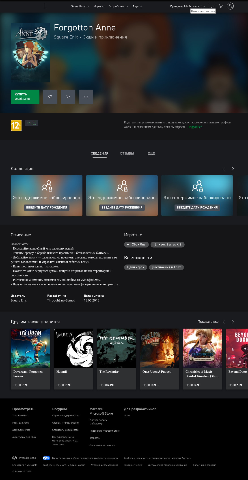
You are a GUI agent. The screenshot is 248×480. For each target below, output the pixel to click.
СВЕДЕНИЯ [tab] (99, 153)
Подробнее (195, 127)
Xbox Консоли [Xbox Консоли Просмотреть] (19, 415)
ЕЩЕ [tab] (151, 153)
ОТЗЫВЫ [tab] (127, 153)
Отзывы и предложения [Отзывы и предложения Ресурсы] (65, 422)
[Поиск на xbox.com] (212, 6)
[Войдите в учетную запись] (230, 6)
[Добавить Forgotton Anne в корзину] (68, 97)
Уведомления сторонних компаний (167, 464)
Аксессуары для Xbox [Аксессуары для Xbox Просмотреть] (24, 436)
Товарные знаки (133, 464)
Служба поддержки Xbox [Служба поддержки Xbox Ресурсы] (66, 415)
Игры (97, 6)
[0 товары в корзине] (221, 5)
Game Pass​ (78, 6)
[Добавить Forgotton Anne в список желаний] (50, 97)
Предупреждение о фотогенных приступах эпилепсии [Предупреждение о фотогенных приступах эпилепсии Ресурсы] (65, 440)
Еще (135, 6)
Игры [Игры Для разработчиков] (127, 415)
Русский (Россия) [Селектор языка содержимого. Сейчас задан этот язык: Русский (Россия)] (28, 457)
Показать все (208, 321)
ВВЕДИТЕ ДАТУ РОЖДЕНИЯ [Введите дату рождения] (46, 207)
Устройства (116, 6)
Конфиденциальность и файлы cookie (64, 464)
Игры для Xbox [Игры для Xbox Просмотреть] (20, 422)
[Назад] (223, 169)
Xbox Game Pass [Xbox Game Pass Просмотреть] (21, 429)
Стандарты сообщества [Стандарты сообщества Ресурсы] (65, 429)
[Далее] (232, 169)
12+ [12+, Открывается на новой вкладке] (31, 123)
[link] (30, 359)
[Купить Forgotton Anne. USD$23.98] (25, 97)
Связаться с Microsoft (24, 464)
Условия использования (104, 464)
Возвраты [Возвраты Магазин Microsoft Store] (94, 437)
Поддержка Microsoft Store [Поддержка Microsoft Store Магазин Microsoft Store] (104, 430)
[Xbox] (57, 6)
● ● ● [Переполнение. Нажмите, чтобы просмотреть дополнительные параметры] (86, 96)
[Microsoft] (27, 6)
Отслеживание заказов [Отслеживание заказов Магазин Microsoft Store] (102, 444)
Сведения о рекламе (204, 464)
